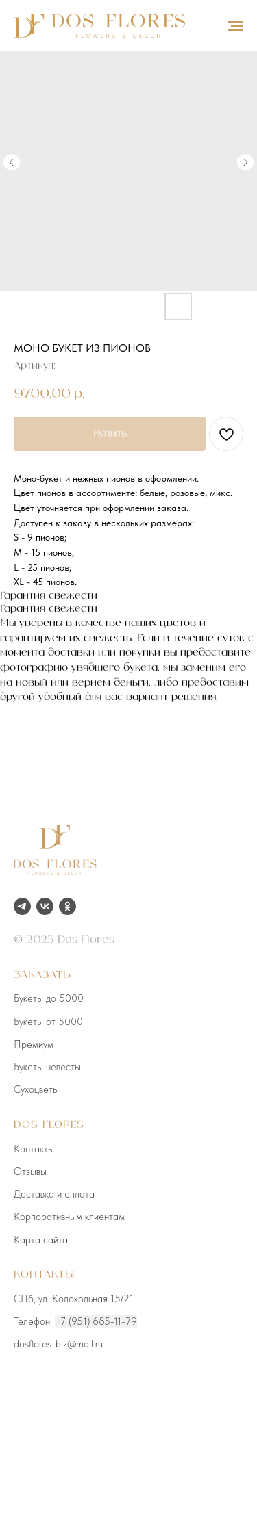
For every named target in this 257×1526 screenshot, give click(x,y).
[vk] (44, 906)
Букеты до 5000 (49, 998)
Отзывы (30, 1171)
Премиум (33, 1044)
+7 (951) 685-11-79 (96, 1321)
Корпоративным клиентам (69, 1217)
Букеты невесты (47, 1067)
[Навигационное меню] (235, 26)
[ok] (67, 906)
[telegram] (22, 906)
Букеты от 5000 (48, 1022)
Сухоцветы (36, 1089)
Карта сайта (41, 1240)
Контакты (34, 1149)
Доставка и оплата (54, 1194)
